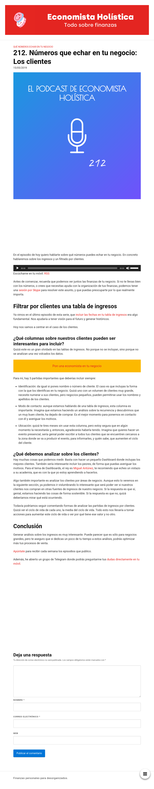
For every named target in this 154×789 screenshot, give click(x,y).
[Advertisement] (77, 226)
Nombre (19, 700)
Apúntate (19, 551)
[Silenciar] (127, 268)
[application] (77, 268)
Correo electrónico (26, 716)
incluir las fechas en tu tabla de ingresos (101, 314)
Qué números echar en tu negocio (33, 47)
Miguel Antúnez (83, 468)
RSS (46, 273)
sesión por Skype (29, 290)
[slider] (72, 268)
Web (15, 733)
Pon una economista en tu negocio (76, 366)
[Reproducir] (17, 268)
